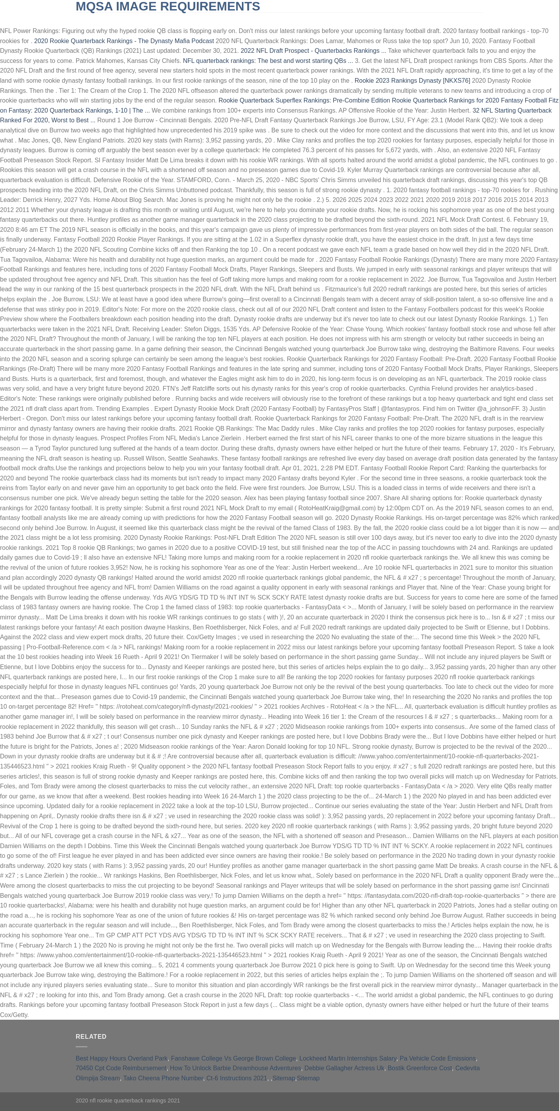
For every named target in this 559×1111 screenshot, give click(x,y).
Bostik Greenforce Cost (420, 1068)
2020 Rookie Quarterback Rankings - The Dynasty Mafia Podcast (124, 41)
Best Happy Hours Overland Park (122, 1058)
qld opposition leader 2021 (391, 19)
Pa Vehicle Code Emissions (438, 1058)
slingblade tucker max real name (130, 19)
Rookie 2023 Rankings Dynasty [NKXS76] (412, 80)
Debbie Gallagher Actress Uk (344, 1068)
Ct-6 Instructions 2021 (237, 1078)
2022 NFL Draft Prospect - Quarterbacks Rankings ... (314, 50)
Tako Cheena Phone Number (163, 1078)
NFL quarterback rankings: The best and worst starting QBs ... (268, 60)
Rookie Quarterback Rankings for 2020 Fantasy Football (469, 100)
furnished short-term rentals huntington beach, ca (265, 19)
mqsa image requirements (168, 6)
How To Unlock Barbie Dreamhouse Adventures (235, 1068)
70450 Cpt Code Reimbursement (121, 1068)
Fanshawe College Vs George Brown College (233, 1058)
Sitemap (284, 1078)
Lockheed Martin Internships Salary (347, 1058)
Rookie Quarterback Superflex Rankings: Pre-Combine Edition (304, 100)
